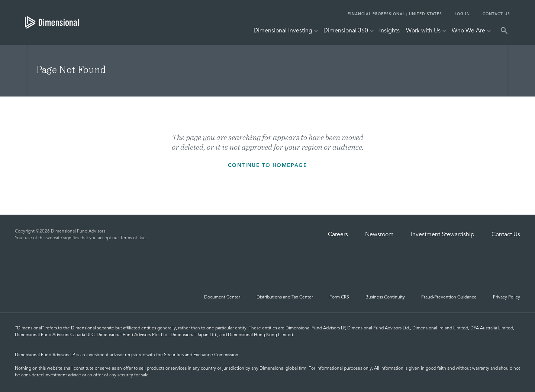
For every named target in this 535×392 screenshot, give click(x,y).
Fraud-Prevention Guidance (449, 297)
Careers (338, 235)
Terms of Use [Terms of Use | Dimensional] (133, 238)
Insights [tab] (389, 31)
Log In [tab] (462, 14)
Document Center (222, 297)
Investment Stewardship (442, 235)
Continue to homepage (267, 167)
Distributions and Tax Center (285, 297)
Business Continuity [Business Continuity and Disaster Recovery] (385, 297)
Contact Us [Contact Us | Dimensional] (506, 235)
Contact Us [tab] (496, 14)
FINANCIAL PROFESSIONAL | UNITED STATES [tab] (395, 14)
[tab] (52, 22)
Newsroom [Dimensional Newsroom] (379, 235)
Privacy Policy (506, 297)
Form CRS (339, 297)
